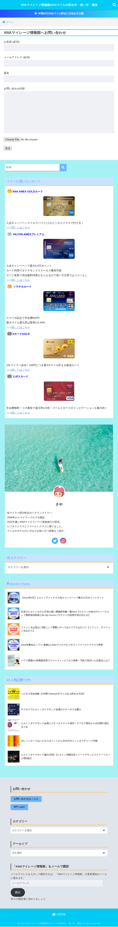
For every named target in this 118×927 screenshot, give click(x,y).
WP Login (19, 807)
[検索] (63, 167)
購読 (18, 892)
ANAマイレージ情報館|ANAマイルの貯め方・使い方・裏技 (59, 4)
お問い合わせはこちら (26, 799)
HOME (59, 915)
